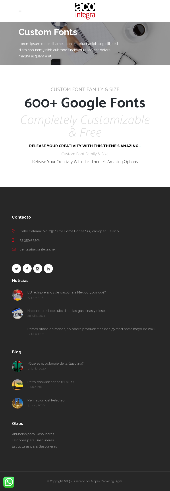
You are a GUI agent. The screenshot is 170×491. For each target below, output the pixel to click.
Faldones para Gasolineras (33, 440)
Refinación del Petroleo (46, 400)
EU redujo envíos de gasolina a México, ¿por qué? (66, 292)
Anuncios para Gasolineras (33, 434)
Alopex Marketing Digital (107, 481)
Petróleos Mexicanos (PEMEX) (50, 382)
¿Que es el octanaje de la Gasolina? (55, 364)
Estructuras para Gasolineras (34, 446)
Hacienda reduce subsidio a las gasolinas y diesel (66, 311)
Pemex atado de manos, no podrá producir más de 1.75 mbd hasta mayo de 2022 (91, 329)
